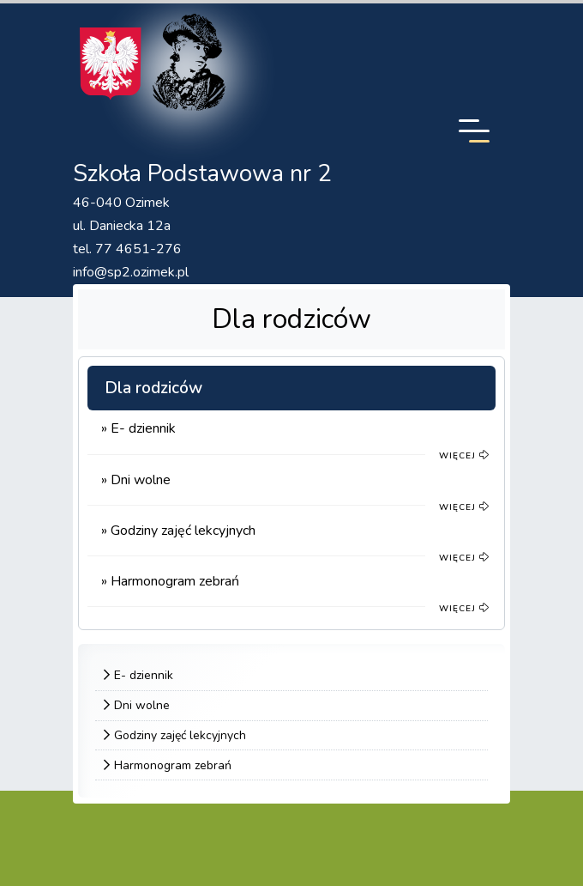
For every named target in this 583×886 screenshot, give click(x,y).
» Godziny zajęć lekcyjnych (178, 530)
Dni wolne (142, 705)
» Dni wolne (136, 479)
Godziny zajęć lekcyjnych (180, 735)
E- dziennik (143, 675)
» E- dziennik (138, 428)
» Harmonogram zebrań (170, 581)
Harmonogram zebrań (172, 765)
